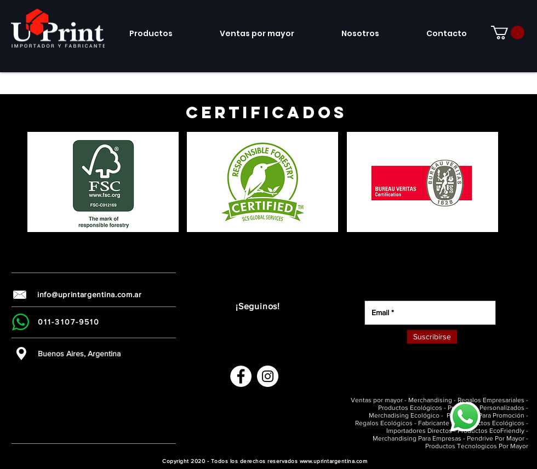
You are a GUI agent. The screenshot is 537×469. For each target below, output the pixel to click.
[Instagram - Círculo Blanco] (267, 376)
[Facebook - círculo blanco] (241, 376)
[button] (103, 182)
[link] (507, 32)
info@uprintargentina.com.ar (89, 294)
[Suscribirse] (432, 337)
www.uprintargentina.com (334, 461)
